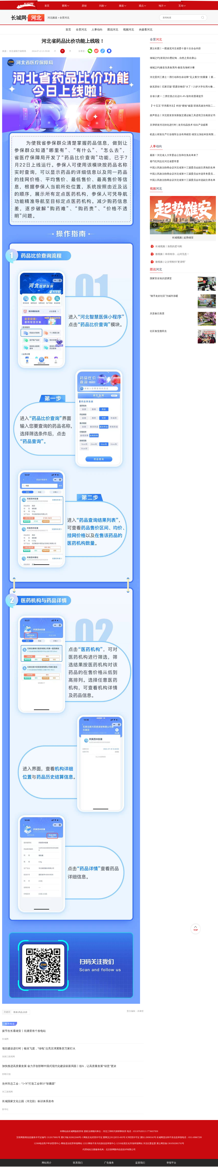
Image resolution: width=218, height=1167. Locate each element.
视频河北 (128, 29)
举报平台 (171, 1162)
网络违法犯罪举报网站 (71, 1143)
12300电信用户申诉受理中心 (47, 1143)
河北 (156, 188)
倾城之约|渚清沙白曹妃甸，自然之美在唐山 (173, 58)
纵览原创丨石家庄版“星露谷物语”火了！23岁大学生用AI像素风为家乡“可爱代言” (183, 86)
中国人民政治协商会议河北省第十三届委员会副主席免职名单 (182, 167)
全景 (156, 39)
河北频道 (52, 18)
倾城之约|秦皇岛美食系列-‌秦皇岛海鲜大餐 (172, 67)
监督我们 (140, 1162)
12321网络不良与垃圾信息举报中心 (99, 1143)
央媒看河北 (145, 29)
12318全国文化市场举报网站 (129, 1143)
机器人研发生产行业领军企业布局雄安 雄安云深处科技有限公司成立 (183, 134)
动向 (156, 146)
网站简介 (46, 1162)
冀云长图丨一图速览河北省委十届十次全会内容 (175, 48)
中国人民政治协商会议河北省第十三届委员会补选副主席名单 (182, 180)
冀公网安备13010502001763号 (170, 1143)
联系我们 (78, 1162)
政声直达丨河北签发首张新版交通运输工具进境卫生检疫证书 (182, 115)
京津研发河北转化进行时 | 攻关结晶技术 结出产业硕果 (179, 125)
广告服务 (109, 1162)
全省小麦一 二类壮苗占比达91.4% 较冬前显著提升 (176, 96)
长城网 (18, 18)
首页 (68, 29)
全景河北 (64, 18)
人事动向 (97, 29)
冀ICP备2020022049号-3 (72, 1137)
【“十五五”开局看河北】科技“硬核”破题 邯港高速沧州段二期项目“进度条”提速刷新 (183, 105)
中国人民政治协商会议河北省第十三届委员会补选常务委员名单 (183, 173)
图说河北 (112, 29)
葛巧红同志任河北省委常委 (164, 161)
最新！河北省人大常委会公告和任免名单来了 (174, 155)
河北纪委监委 (149, 1143)
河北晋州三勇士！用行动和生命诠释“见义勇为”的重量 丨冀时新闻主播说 (183, 77)
